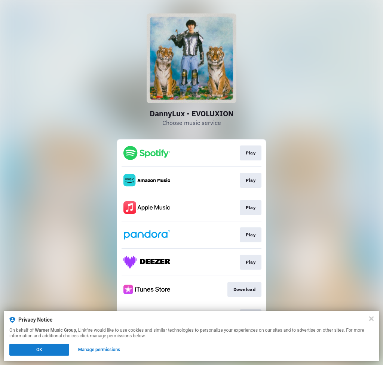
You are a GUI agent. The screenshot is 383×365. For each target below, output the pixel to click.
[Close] (371, 319)
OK (39, 349)
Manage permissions (99, 349)
